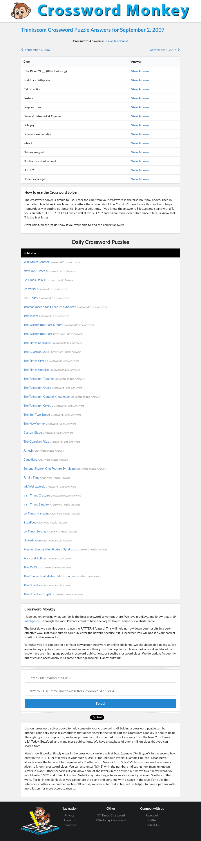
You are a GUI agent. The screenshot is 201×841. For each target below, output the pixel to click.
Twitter (152, 820)
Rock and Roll (48, 558)
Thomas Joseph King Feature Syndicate (65, 307)
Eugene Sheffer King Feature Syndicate (65, 468)
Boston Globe (48, 432)
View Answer (140, 71)
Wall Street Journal (52, 262)
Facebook (152, 815)
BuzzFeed (45, 522)
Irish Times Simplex (52, 504)
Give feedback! (117, 41)
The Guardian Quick (52, 351)
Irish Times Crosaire (52, 495)
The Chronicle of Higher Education (62, 576)
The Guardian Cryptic (53, 594)
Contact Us (152, 825)
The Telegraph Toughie (54, 378)
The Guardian (48, 585)
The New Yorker (50, 423)
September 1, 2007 (36, 49)
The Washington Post (53, 333)
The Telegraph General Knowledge (62, 396)
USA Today (46, 298)
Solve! (100, 703)
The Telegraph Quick (53, 387)
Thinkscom (46, 316)
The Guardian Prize (52, 441)
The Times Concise (52, 369)
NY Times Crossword (111, 815)
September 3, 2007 (165, 49)
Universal (45, 289)
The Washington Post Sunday (59, 324)
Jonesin (44, 450)
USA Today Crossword (111, 820)
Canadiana (46, 459)
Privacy (69, 815)
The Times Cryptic (51, 360)
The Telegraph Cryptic (54, 405)
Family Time (47, 477)
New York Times (50, 271)
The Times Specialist (53, 342)
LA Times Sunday (50, 531)
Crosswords (70, 825)
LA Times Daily (49, 280)
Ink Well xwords (50, 486)
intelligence (32, 621)
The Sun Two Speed (52, 414)
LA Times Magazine (52, 513)
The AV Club (47, 567)
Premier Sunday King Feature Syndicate (65, 549)
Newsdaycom (48, 540)
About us (69, 820)
